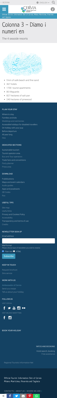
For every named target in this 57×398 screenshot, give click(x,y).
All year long (7, 134)
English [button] (44, 3)
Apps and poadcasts (11, 189)
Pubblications (8, 179)
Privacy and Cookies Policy (13, 214)
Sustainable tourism (10, 150)
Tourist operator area (11, 153)
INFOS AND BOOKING (45, 346)
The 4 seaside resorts (15, 38)
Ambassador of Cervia (11, 285)
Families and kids (9, 118)
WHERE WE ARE (34, 391)
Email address (8, 236)
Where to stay (8, 114)
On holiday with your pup (12, 128)
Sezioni (6, 3)
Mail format (21, 246)
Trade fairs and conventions (14, 160)
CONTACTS (9, 391)
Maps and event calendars (13, 182)
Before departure (9, 131)
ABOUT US (20, 391)
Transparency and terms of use (15, 221)
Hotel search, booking (45, 351)
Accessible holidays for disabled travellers (19, 124)
